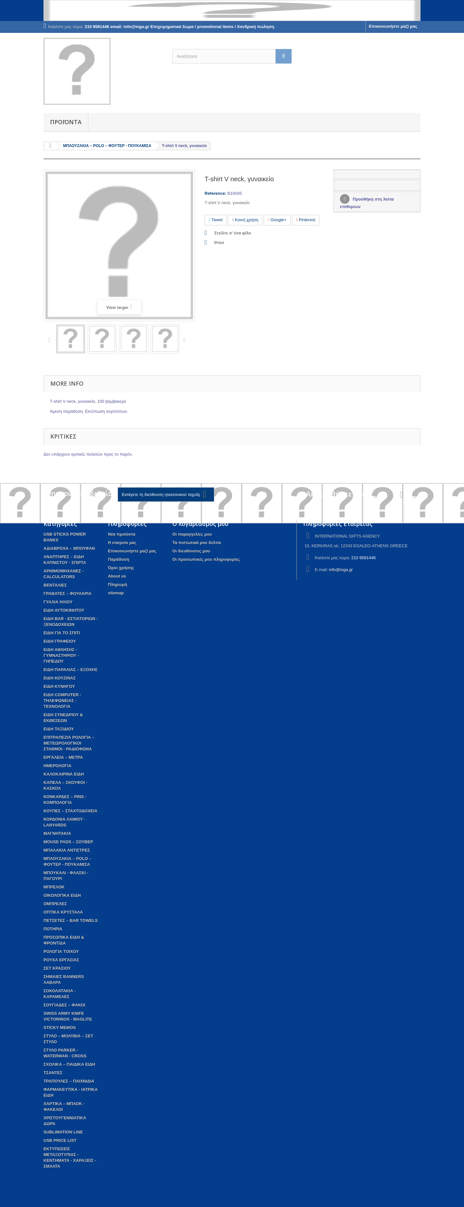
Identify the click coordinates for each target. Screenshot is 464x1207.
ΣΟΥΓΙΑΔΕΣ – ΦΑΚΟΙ (64, 1005)
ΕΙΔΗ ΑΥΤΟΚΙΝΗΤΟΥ (64, 610)
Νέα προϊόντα (121, 534)
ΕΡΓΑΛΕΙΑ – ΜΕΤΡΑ (63, 757)
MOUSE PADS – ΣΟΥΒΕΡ (68, 841)
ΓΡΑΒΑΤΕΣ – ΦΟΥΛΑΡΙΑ (68, 593)
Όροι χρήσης (121, 567)
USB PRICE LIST (60, 1140)
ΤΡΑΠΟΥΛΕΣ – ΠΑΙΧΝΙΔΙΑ (69, 1081)
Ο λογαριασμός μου (200, 524)
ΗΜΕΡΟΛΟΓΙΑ (58, 765)
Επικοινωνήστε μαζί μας (393, 26)
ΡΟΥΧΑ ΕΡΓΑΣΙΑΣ (61, 959)
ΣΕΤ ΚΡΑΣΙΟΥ (57, 968)
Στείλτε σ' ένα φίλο (232, 233)
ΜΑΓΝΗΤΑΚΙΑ (57, 833)
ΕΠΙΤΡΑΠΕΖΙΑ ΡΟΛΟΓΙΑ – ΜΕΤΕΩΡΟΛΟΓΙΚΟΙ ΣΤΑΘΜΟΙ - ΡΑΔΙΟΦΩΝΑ (69, 743)
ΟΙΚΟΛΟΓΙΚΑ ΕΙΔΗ (62, 895)
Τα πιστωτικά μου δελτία (196, 542)
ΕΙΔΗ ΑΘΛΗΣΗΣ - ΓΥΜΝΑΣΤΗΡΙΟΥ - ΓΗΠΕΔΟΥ (61, 655)
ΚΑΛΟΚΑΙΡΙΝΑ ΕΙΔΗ (64, 774)
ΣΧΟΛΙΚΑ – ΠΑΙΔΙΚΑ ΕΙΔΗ (69, 1064)
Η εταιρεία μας (122, 542)
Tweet (216, 219)
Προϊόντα (66, 122)
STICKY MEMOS (60, 1027)
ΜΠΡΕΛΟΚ (54, 887)
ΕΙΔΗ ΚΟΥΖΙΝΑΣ (60, 678)
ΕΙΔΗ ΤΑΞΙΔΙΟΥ (59, 729)
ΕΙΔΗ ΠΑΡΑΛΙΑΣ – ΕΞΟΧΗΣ (70, 669)
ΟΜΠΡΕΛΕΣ (55, 903)
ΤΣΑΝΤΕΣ (53, 1072)
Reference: (215, 193)
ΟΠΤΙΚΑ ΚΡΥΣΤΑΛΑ (63, 912)
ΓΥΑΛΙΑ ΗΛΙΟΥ (58, 601)
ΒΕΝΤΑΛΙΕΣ (55, 585)
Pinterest (305, 219)
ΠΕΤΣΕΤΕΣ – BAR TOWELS (71, 920)
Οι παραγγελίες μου (192, 534)
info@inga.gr (341, 569)
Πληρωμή (117, 584)
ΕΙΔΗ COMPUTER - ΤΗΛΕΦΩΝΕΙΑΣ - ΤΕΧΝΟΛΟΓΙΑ (62, 700)
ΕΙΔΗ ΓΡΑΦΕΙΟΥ (60, 641)
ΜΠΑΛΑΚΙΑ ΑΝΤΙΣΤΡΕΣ (67, 850)
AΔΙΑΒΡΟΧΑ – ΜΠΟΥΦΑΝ (69, 548)
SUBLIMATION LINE (63, 1132)
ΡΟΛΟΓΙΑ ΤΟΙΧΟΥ (61, 951)
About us (117, 576)
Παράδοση (118, 559)
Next (185, 340)
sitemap (116, 592)
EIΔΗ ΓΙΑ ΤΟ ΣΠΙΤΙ (62, 632)
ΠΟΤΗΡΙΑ (53, 928)
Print (219, 242)
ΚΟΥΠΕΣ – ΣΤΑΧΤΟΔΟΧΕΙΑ (70, 810)
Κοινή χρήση (245, 219)
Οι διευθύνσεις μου (191, 551)
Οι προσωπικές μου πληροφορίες (206, 559)
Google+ (277, 219)
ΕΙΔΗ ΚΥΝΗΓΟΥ (59, 686)
